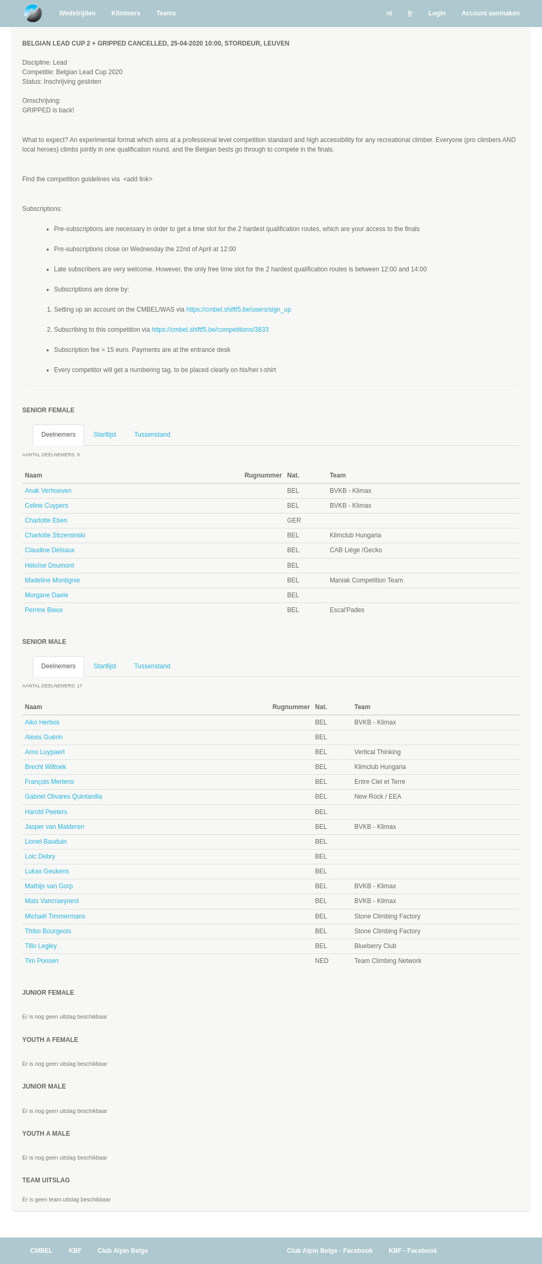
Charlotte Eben (46, 520)
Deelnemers (58, 434)
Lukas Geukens (47, 871)
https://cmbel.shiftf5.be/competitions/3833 (210, 329)
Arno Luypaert (45, 752)
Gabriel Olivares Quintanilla (63, 796)
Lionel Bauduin (46, 841)
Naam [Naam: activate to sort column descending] (33, 475)
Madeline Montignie (52, 580)
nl (389, 13)
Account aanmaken (491, 13)
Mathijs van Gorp (49, 886)
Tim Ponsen (42, 961)
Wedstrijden (77, 13)
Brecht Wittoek (45, 767)
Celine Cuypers (46, 505)
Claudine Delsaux (50, 550)
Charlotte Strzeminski (55, 535)
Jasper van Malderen (54, 826)
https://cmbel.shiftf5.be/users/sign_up (238, 309)
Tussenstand (152, 434)
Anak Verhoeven (48, 490)
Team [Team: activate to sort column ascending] (338, 475)
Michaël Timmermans (55, 916)
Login (437, 13)
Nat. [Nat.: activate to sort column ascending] (293, 475)
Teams (166, 13)
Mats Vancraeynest (52, 901)
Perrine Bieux (44, 610)
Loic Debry (40, 856)
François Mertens (49, 781)
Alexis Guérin (43, 737)
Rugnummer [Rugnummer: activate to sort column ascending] (263, 475)
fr (410, 13)
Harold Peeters (46, 812)
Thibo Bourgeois (48, 931)
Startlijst (105, 434)
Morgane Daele (46, 595)
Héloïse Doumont (49, 565)
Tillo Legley (41, 946)
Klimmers (125, 13)
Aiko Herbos (42, 722)
